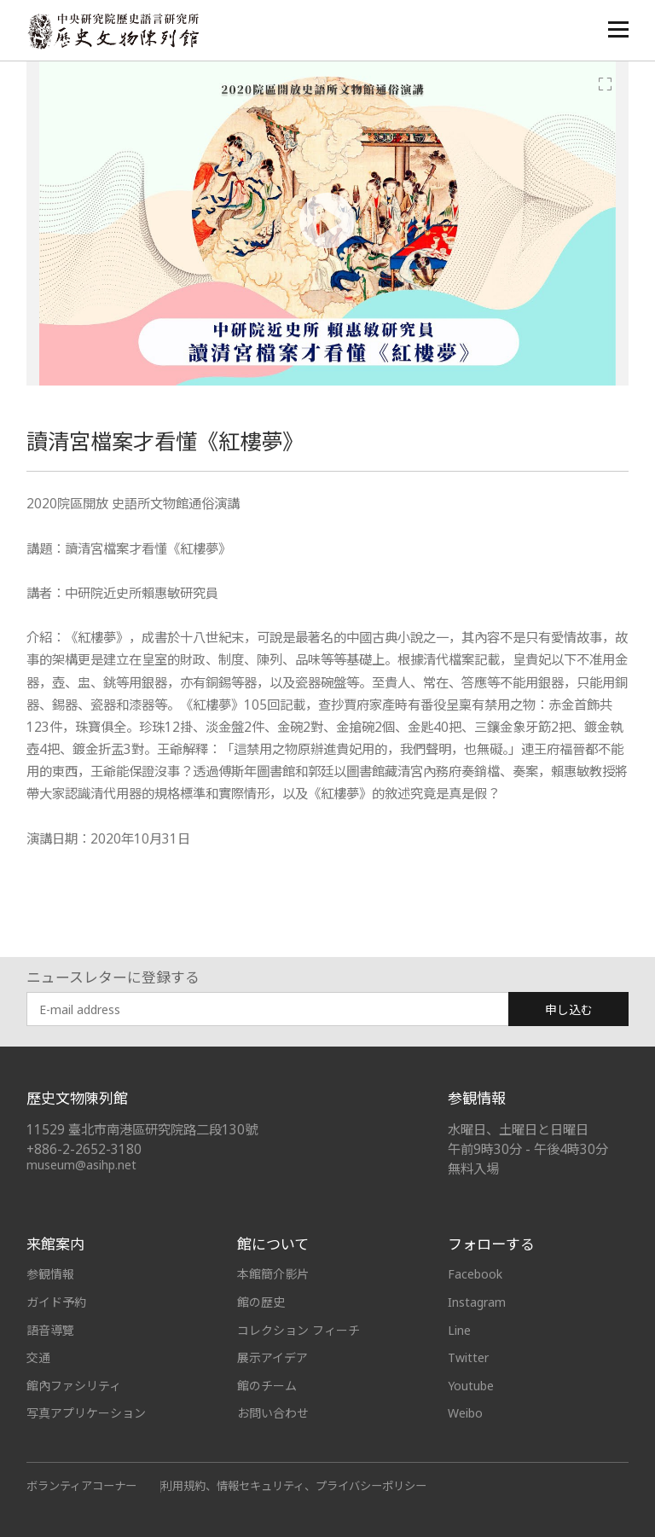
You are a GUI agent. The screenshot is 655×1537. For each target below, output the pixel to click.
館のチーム (267, 1386)
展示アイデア (272, 1357)
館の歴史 (261, 1302)
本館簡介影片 (273, 1274)
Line (459, 1330)
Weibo (465, 1413)
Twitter (468, 1357)
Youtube (471, 1386)
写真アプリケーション (86, 1413)
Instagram (477, 1302)
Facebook (475, 1274)
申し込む (569, 1009)
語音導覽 (50, 1330)
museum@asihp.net (81, 1165)
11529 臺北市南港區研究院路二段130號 (142, 1130)
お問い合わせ (273, 1413)
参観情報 (50, 1274)
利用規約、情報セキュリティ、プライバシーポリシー (293, 1486)
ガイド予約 (56, 1302)
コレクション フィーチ (298, 1330)
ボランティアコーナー (81, 1486)
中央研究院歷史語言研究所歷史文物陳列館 (112, 31)
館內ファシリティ (73, 1386)
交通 (38, 1357)
